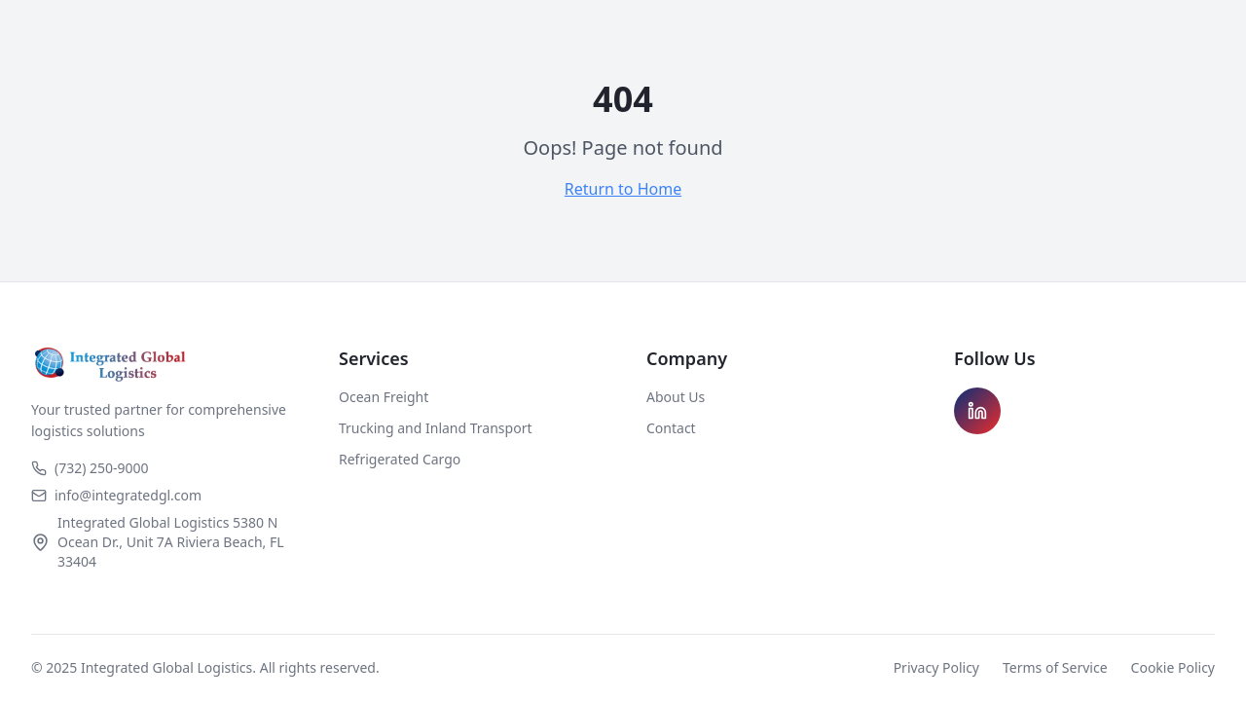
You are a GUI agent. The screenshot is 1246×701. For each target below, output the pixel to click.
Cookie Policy (1173, 667)
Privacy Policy (936, 667)
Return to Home (623, 189)
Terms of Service (1055, 667)
